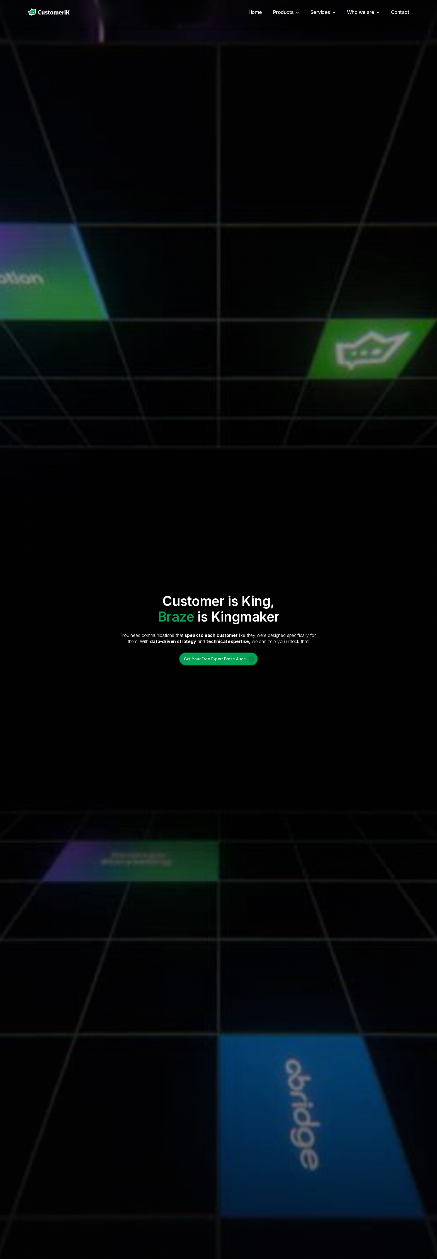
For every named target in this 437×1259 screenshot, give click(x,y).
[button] (286, 12)
